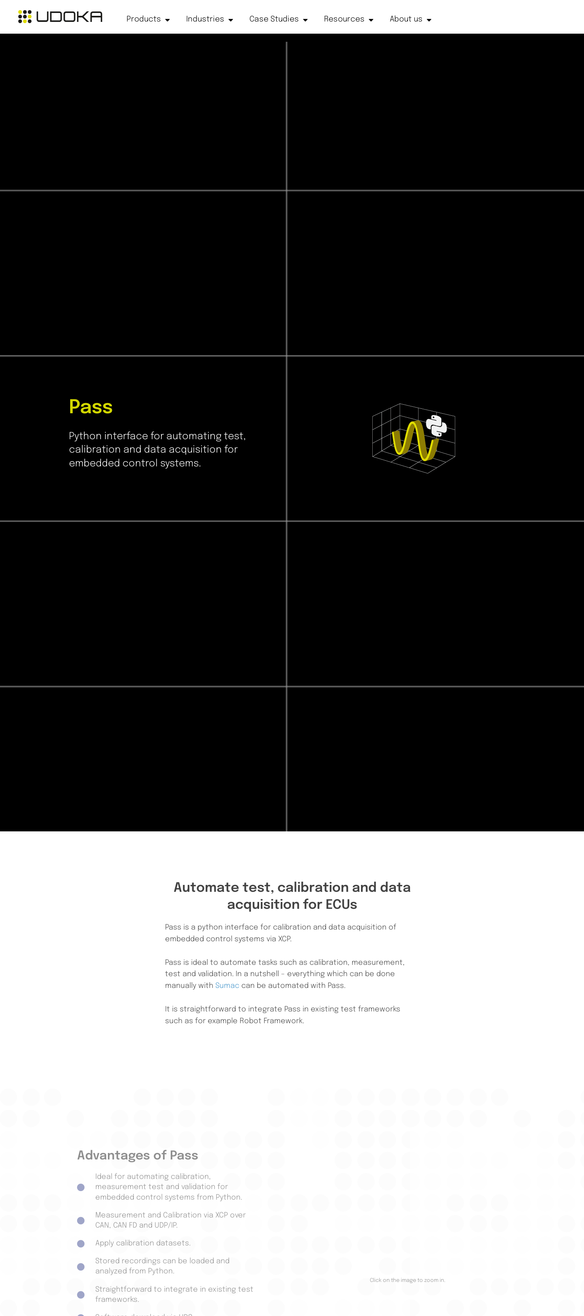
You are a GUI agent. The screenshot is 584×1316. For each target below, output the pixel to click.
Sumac (227, 986)
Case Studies (278, 20)
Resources (349, 20)
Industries (209, 20)
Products (148, 20)
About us (411, 20)
